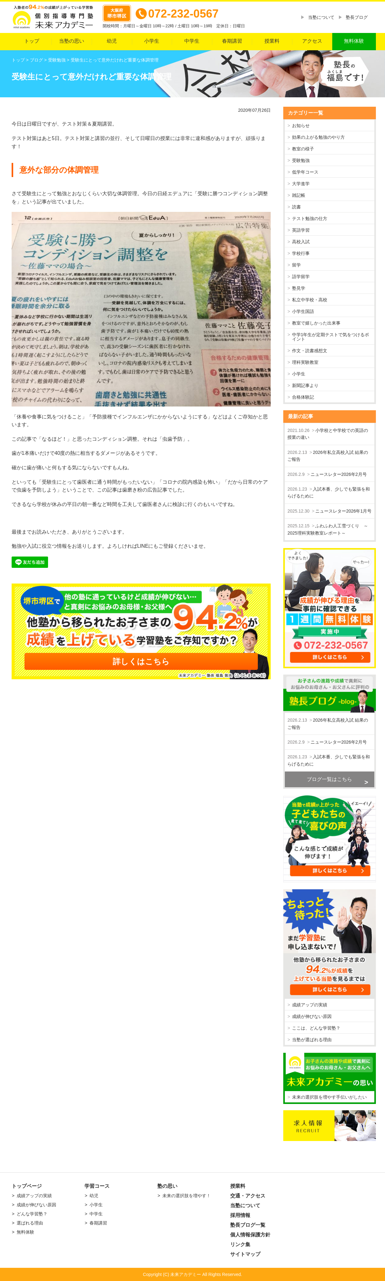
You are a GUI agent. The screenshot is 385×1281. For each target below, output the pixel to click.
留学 (296, 264)
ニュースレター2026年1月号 (343, 511)
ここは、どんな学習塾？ (316, 1028)
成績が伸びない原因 (312, 1016)
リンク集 (240, 1244)
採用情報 (240, 1215)
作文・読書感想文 (309, 350)
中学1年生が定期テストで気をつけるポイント (330, 337)
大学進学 (301, 183)
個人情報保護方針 (250, 1234)
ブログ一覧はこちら (329, 779)
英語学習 (301, 230)
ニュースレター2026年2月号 (339, 474)
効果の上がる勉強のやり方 (318, 137)
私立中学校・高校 (309, 299)
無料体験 (354, 41)
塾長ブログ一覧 (247, 1225)
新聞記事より (305, 385)
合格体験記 (303, 397)
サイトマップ (245, 1254)
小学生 (151, 41)
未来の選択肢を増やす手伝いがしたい (329, 1097)
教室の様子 (303, 148)
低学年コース (305, 172)
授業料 (271, 41)
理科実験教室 (305, 362)
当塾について (321, 17)
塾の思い (167, 1186)
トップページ (27, 1186)
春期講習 (232, 41)
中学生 (191, 41)
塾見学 (298, 288)
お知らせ (301, 125)
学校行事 (301, 253)
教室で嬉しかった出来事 (316, 323)
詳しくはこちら (141, 661)
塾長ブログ (357, 17)
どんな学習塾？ (32, 1213)
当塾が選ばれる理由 (312, 1039)
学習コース (97, 1186)
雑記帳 (298, 195)
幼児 (112, 41)
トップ (31, 41)
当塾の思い (71, 41)
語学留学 (301, 276)
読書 (296, 206)
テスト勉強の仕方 (309, 218)
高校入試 (301, 241)
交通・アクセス (247, 1195)
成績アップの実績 (309, 1004)
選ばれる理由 (30, 1222)
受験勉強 (301, 160)
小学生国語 (303, 311)
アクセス (312, 41)
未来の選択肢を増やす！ (186, 1195)
